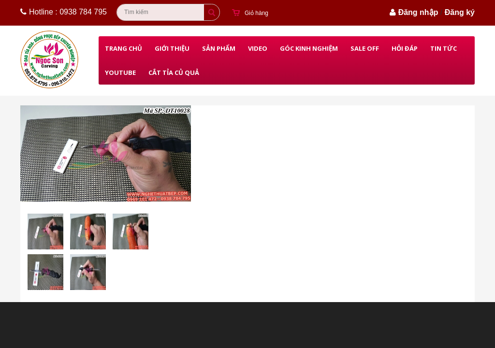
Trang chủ (123, 48)
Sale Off (364, 48)
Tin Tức (443, 48)
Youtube (120, 72)
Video (257, 48)
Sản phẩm (218, 48)
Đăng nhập (418, 12)
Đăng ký (460, 12)
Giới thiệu (172, 48)
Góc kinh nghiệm (309, 48)
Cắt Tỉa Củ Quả (173, 72)
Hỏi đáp (405, 48)
